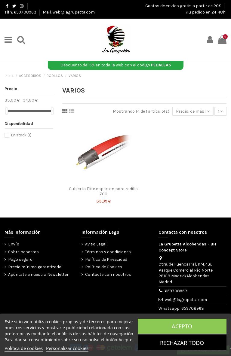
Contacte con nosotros (108, 274)
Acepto (182, 326)
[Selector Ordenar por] (192, 111)
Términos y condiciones (108, 251)
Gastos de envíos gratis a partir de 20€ (183, 5)
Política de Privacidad (106, 259)
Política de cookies (24, 348)
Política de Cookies (103, 266)
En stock (21, 135)
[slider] (6, 111)
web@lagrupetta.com (186, 299)
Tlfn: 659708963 (21, 12)
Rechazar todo (182, 342)
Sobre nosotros (23, 251)
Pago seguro (20, 259)
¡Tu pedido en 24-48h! (206, 12)
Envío (13, 244)
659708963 (176, 291)
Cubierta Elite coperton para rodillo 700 (103, 191)
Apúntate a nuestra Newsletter (38, 274)
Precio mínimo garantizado (34, 266)
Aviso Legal (95, 244)
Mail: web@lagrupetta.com (69, 12)
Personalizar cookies (67, 348)
